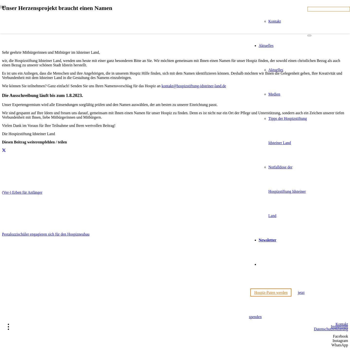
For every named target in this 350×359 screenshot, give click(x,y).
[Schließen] (309, 35)
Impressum (339, 326)
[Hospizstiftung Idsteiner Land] (124, 262)
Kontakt (341, 324)
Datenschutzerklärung (331, 329)
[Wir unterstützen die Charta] (323, 317)
